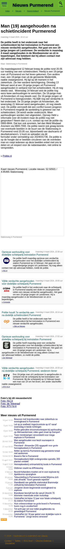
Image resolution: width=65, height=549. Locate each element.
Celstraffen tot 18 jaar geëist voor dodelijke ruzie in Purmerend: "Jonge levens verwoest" (37, 515)
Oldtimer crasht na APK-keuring (28, 468)
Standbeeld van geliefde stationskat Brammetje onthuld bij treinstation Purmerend (36, 483)
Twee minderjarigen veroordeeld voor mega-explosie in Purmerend (34, 436)
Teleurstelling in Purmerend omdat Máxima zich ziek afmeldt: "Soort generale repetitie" (36, 478)
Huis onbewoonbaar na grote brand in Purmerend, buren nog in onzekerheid (37, 504)
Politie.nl (7, 156)
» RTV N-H (6, 387)
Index (7, 11)
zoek (61, 6)
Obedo (44, 536)
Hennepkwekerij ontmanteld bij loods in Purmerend (38, 464)
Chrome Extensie (43, 541)
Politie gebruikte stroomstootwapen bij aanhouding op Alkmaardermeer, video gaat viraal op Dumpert (38, 430)
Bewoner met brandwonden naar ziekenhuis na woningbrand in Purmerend (36, 420)
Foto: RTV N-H (9, 406)
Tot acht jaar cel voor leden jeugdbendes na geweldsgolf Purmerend (34, 510)
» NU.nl (4, 271)
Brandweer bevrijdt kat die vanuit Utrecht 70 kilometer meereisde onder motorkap (34, 494)
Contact (8, 541)
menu (4, 4)
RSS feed (28, 541)
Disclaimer (10, 543)
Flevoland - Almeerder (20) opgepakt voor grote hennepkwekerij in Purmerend (36, 446)
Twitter (18, 541)
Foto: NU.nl (7, 401)
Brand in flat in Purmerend (26, 456)
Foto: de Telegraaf (10, 403)
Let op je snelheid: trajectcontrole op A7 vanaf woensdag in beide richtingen (35, 425)
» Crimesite (6, 302)
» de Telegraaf (7, 358)
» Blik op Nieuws (19, 326)
